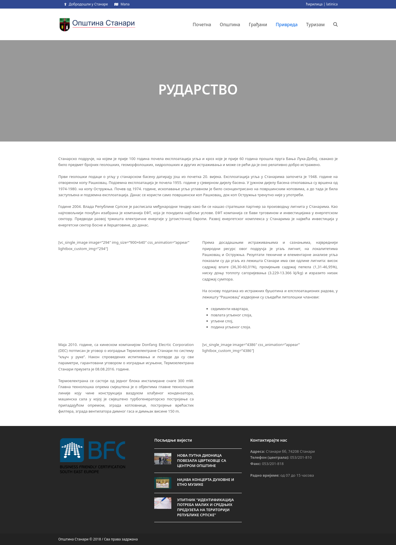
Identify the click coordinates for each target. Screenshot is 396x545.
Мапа (125, 4)
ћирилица (314, 4)
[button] (335, 24)
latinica (332, 4)
